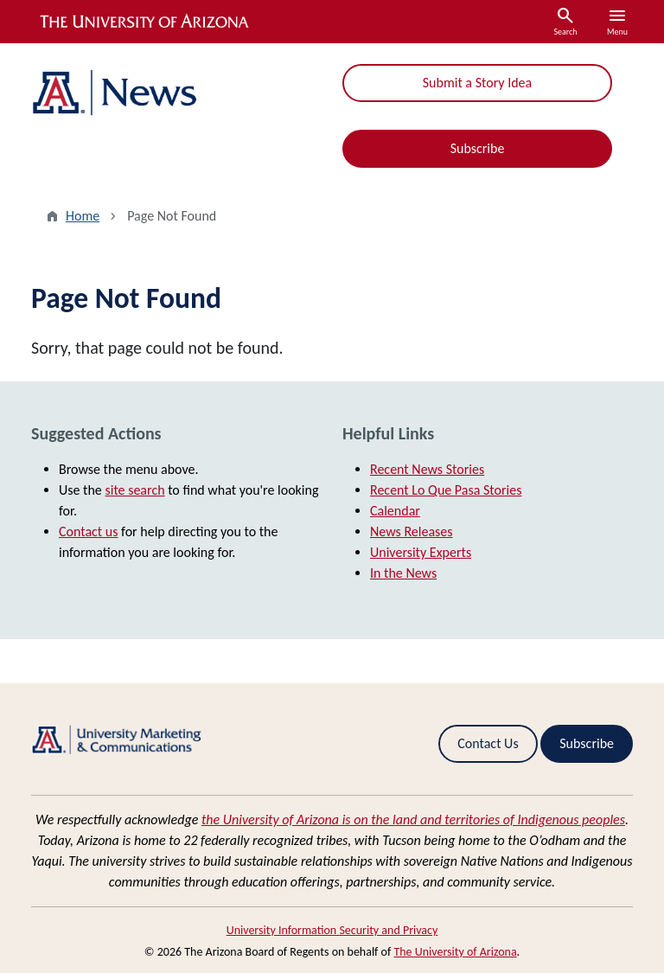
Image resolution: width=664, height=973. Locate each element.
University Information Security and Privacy (332, 930)
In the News (403, 573)
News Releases (411, 531)
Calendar (395, 511)
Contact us (88, 531)
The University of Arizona (454, 951)
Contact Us (487, 743)
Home (82, 216)
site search (134, 490)
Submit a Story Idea (477, 82)
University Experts (420, 552)
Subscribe (477, 148)
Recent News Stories (427, 469)
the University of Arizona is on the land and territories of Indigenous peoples (413, 819)
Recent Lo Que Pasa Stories (445, 490)
